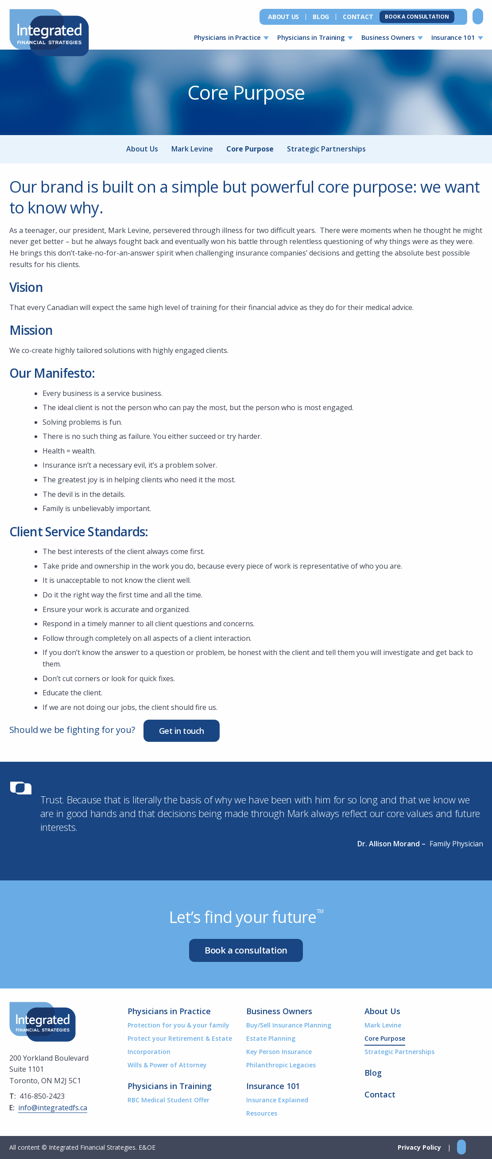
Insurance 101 (453, 37)
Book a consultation (246, 950)
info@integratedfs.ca (52, 1107)
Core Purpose (250, 149)
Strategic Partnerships (326, 149)
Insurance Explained (277, 1100)
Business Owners (388, 37)
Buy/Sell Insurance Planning (288, 1025)
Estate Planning (270, 1038)
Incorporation (149, 1051)
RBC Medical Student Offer (168, 1100)
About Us (283, 17)
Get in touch (181, 730)
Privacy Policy (419, 1147)
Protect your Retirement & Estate (180, 1038)
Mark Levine (192, 149)
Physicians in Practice (227, 37)
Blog (321, 17)
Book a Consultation (417, 16)
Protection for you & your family (178, 1025)
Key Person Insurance (279, 1051)
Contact (358, 17)
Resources (261, 1113)
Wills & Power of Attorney (167, 1065)
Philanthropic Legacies (281, 1065)
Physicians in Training (311, 37)
